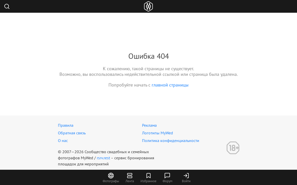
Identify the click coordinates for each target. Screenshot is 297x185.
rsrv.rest (103, 157)
